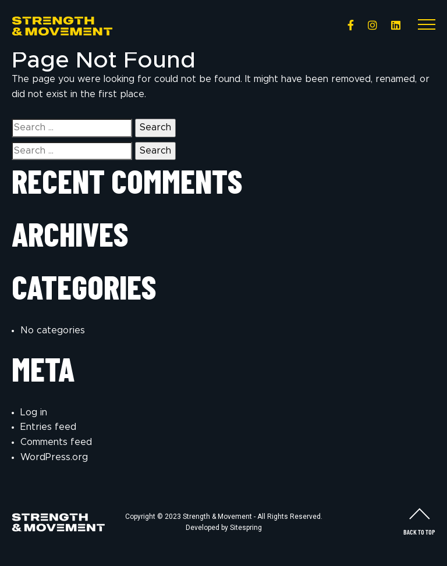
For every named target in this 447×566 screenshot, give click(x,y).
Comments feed (56, 442)
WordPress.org (54, 457)
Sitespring (246, 528)
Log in (33, 412)
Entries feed (48, 427)
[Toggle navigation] (426, 26)
